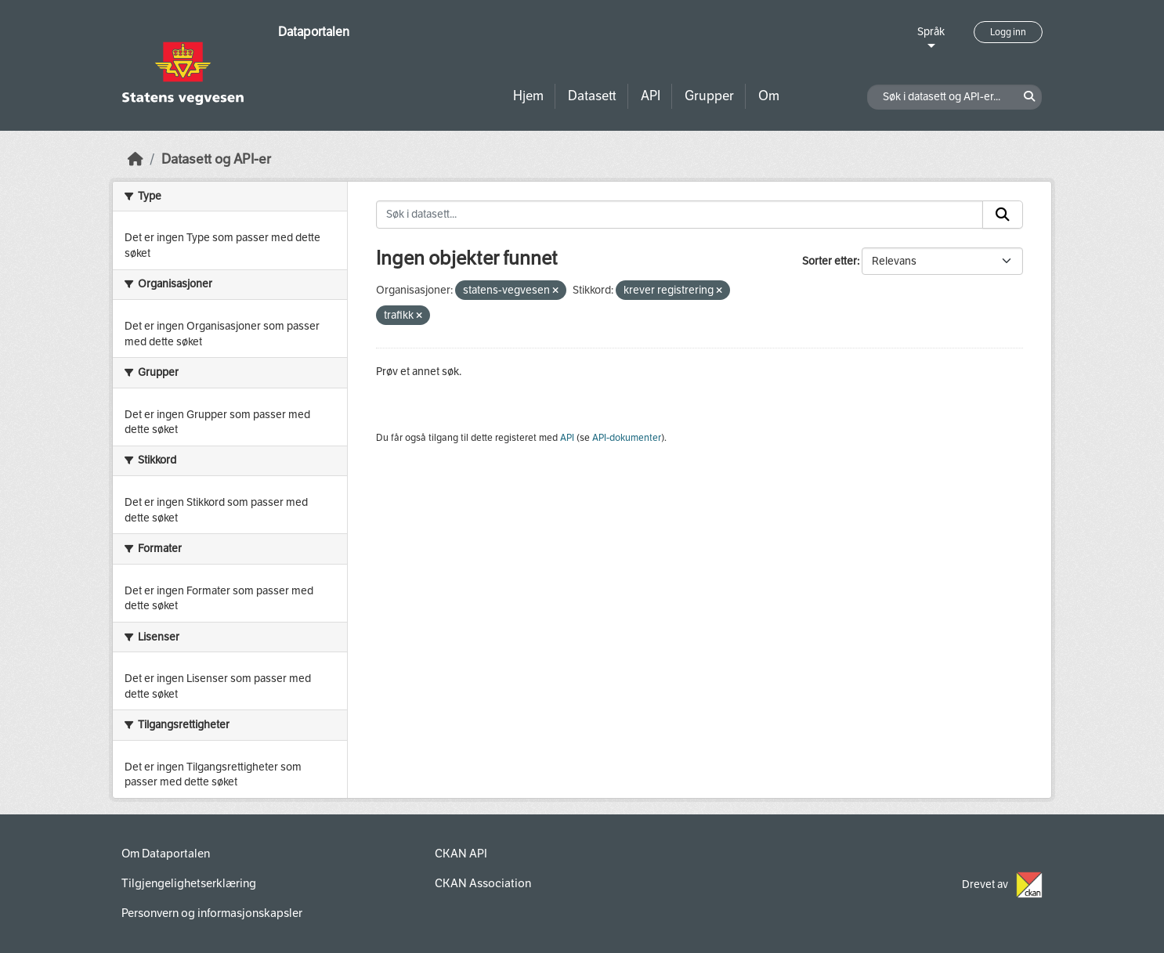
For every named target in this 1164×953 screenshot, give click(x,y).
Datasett (592, 96)
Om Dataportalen (165, 854)
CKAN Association (483, 883)
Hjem (528, 96)
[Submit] (1002, 214)
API (650, 96)
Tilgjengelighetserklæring (188, 883)
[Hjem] (135, 159)
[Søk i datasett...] (680, 214)
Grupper (709, 96)
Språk (931, 31)
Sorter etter (829, 261)
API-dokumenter (626, 437)
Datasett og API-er (216, 159)
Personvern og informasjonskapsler (211, 913)
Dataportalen (313, 31)
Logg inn (1008, 32)
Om (768, 96)
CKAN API (461, 854)
